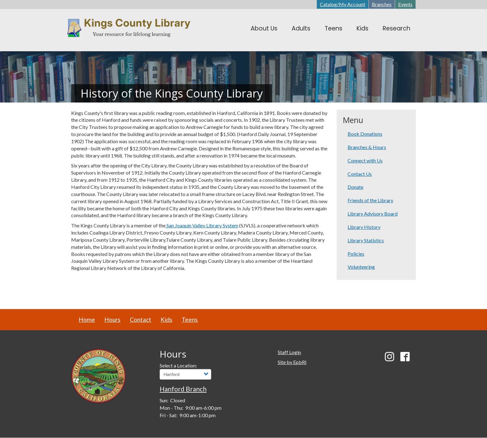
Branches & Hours (367, 147)
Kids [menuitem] (362, 28)
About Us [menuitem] (264, 28)
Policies (356, 254)
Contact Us (360, 174)
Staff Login (289, 352)
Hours (112, 319)
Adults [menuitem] (301, 28)
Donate (355, 187)
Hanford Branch (183, 389)
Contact (140, 319)
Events (405, 4)
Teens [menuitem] (333, 28)
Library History (364, 227)
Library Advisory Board (373, 214)
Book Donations (365, 134)
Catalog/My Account (342, 4)
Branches (382, 4)
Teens (190, 319)
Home (87, 319)
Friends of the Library (370, 200)
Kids (166, 319)
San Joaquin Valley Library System (202, 225)
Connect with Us (365, 160)
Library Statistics (366, 240)
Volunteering (361, 267)
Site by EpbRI (292, 362)
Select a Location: (178, 365)
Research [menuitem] (396, 28)
